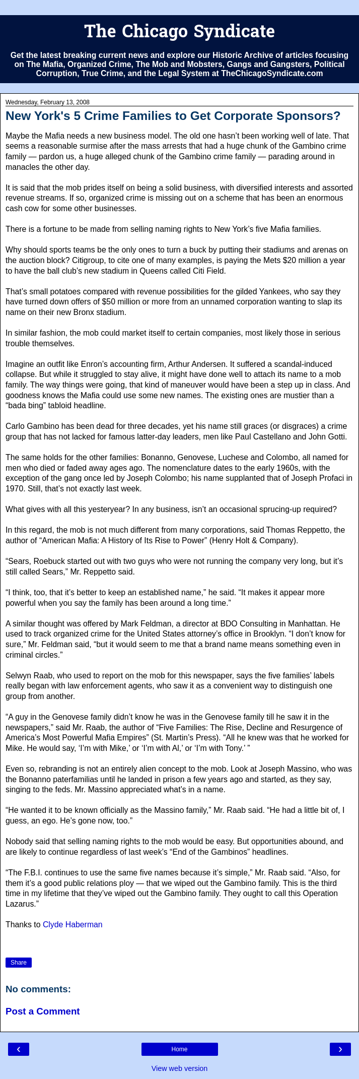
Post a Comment (43, 1011)
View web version (180, 1068)
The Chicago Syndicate (179, 33)
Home (179, 1049)
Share (19, 962)
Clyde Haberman (73, 924)
